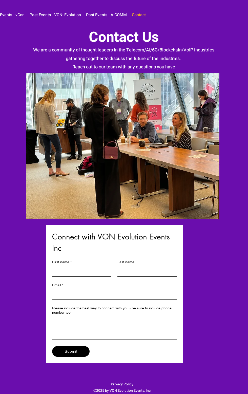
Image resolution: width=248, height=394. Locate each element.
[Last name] (145, 271)
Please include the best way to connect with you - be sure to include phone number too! (112, 310)
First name (62, 262)
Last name (125, 262)
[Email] (113, 294)
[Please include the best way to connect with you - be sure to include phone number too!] (114, 328)
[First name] (80, 271)
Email (57, 285)
